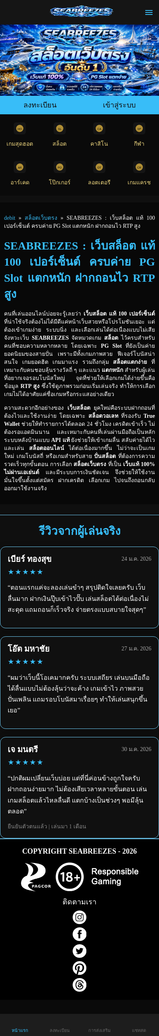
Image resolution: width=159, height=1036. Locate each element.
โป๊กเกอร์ (60, 173)
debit (9, 218)
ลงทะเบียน (39, 105)
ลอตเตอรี (99, 173)
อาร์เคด (20, 173)
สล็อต (60, 134)
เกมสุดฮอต (20, 134)
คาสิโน (99, 134)
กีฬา (139, 134)
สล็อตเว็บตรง (41, 218)
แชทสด (139, 1024)
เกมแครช (139, 173)
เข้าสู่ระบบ (119, 105)
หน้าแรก (20, 1024)
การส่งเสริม (99, 1024)
